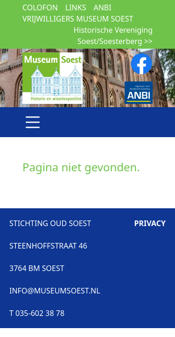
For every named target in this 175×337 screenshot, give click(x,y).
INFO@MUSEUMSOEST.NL (54, 291)
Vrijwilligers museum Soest (77, 19)
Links (75, 7)
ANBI (102, 7)
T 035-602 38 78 (36, 313)
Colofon (40, 7)
